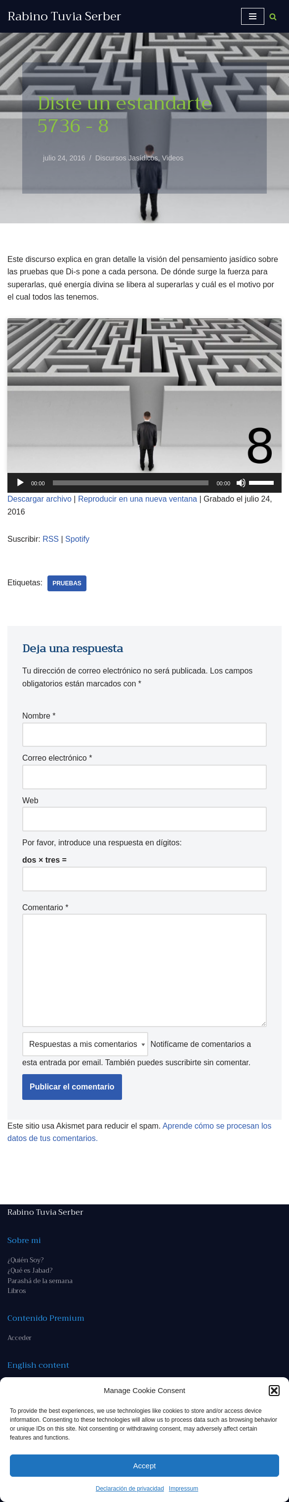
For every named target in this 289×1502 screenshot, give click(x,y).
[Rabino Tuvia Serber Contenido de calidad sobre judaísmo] (64, 16)
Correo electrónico (57, 758)
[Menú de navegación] (252, 16)
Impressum (183, 1488)
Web (30, 800)
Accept (144, 1465)
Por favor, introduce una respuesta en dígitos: (102, 842)
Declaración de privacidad (130, 1488)
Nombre (39, 716)
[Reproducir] (20, 483)
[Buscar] (273, 16)
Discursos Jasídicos (126, 158)
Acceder (19, 1338)
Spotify (77, 539)
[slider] (131, 482)
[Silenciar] (241, 483)
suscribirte (183, 1062)
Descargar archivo (39, 499)
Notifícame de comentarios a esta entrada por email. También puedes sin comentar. (136, 1049)
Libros (16, 1290)
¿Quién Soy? (25, 1260)
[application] (144, 483)
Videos (173, 158)
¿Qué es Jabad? (29, 1270)
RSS (50, 539)
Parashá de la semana (40, 1281)
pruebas (67, 583)
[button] (274, 1391)
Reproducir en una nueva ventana (137, 499)
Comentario (45, 907)
